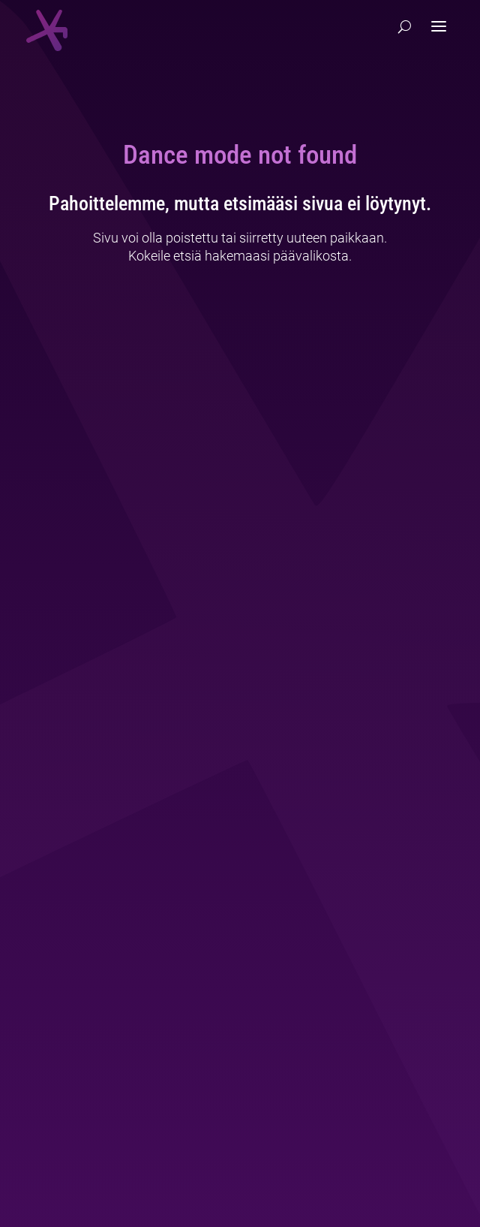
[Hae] (404, 27)
